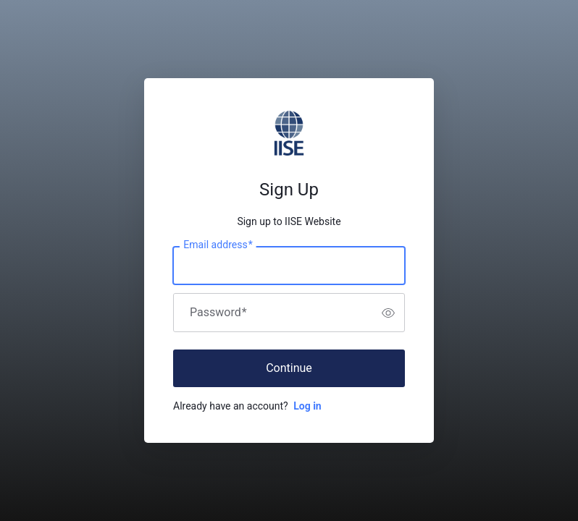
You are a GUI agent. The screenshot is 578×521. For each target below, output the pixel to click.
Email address (217, 245)
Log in (307, 406)
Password (218, 312)
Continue (289, 368)
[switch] (388, 312)
